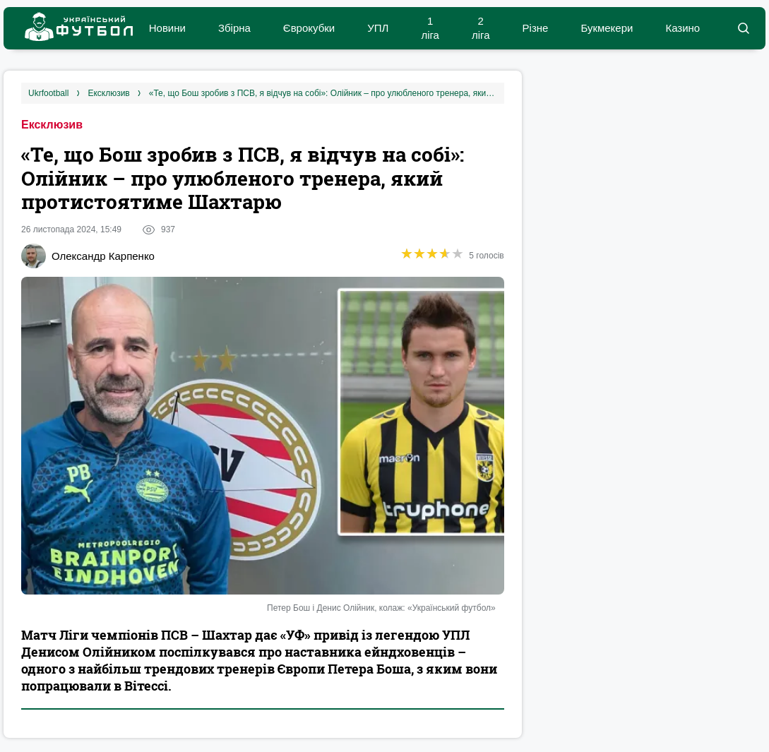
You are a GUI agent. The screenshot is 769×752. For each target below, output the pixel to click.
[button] (743, 28)
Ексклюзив (52, 125)
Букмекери (606, 28)
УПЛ (377, 28)
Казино (682, 28)
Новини (167, 28)
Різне (536, 28)
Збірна (234, 28)
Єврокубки (309, 28)
